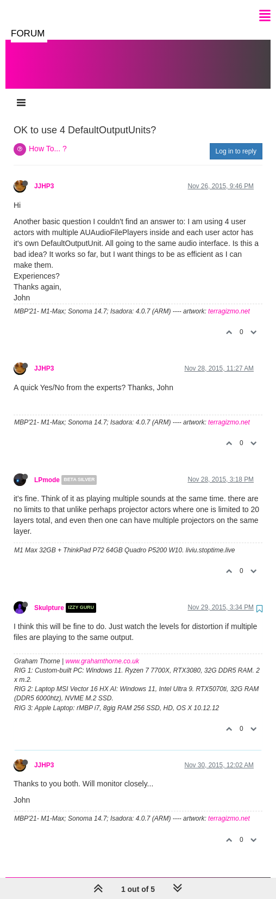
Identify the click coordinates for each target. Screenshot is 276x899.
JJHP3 (44, 175)
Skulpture (49, 597)
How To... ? (48, 137)
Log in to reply (236, 140)
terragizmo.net (229, 300)
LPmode (47, 469)
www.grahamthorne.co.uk (102, 650)
